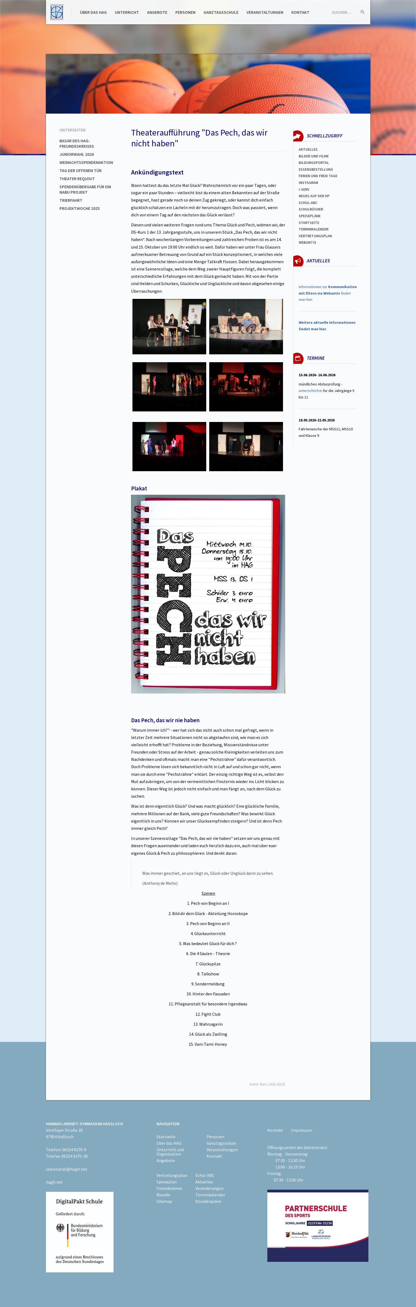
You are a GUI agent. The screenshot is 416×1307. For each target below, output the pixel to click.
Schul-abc (308, 202)
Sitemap (164, 1201)
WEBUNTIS (307, 242)
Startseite (309, 222)
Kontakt (300, 12)
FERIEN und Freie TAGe (318, 175)
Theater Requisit (77, 178)
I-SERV (304, 189)
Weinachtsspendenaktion (86, 162)
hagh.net (54, 1182)
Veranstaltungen (265, 12)
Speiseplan (167, 1181)
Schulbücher (311, 209)
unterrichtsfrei (310, 390)
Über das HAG (93, 12)
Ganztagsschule (221, 12)
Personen (185, 12)
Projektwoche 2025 (79, 208)
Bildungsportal (314, 162)
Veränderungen (209, 1188)
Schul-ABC (205, 1175)
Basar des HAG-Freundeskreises (76, 143)
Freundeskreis (169, 1188)
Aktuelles (308, 149)
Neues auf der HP (314, 195)
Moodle (163, 1194)
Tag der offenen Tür (80, 170)
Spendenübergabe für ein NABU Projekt (85, 189)
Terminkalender (313, 229)
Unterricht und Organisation (170, 1152)
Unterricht (127, 12)
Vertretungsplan (315, 235)
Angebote (157, 12)
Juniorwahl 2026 (76, 154)
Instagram (308, 182)
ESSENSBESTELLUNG (316, 169)
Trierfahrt (70, 200)
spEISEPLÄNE (310, 215)
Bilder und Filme (314, 156)
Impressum (301, 1130)
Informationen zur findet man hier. (328, 293)
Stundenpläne (208, 1201)
